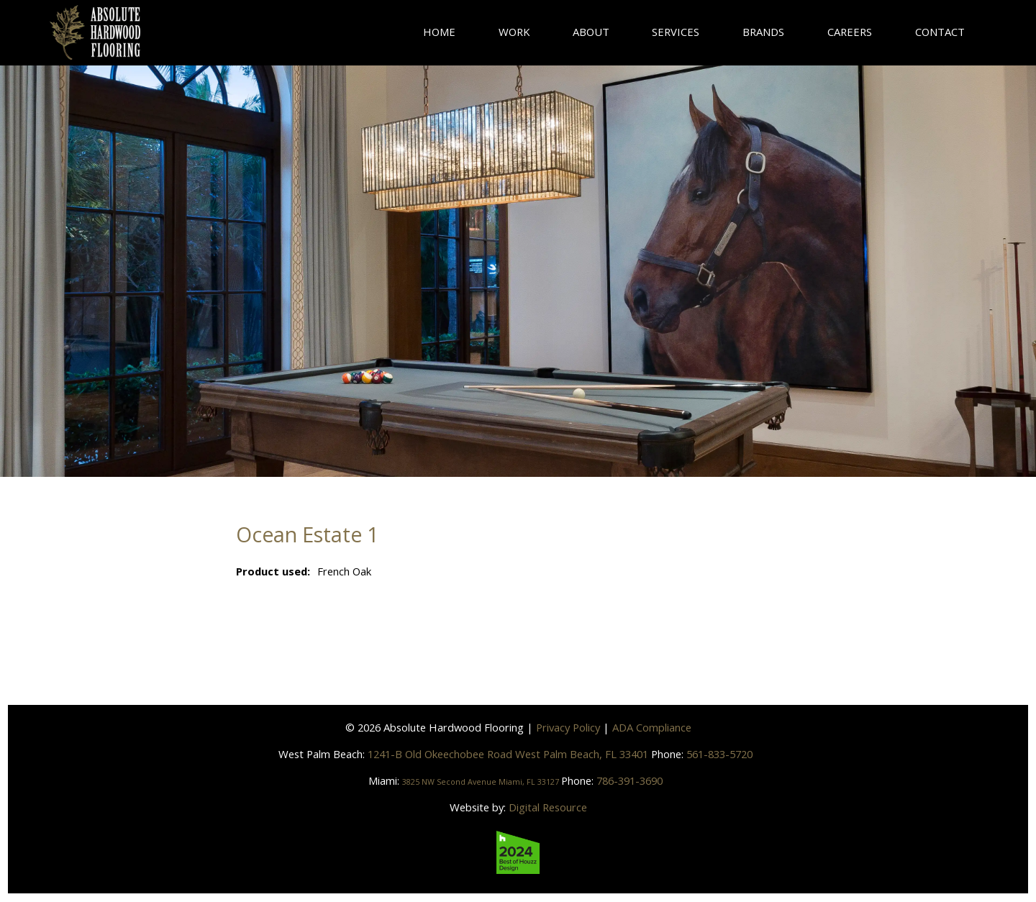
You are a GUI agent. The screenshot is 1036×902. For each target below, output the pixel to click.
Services (675, 31)
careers (849, 31)
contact (940, 31)
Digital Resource (548, 807)
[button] (763, 32)
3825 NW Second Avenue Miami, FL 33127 (481, 780)
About (591, 31)
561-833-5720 (719, 754)
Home (439, 31)
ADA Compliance (651, 727)
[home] (95, 32)
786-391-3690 (651, 780)
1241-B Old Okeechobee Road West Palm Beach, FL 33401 (509, 754)
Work (514, 31)
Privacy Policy (568, 727)
